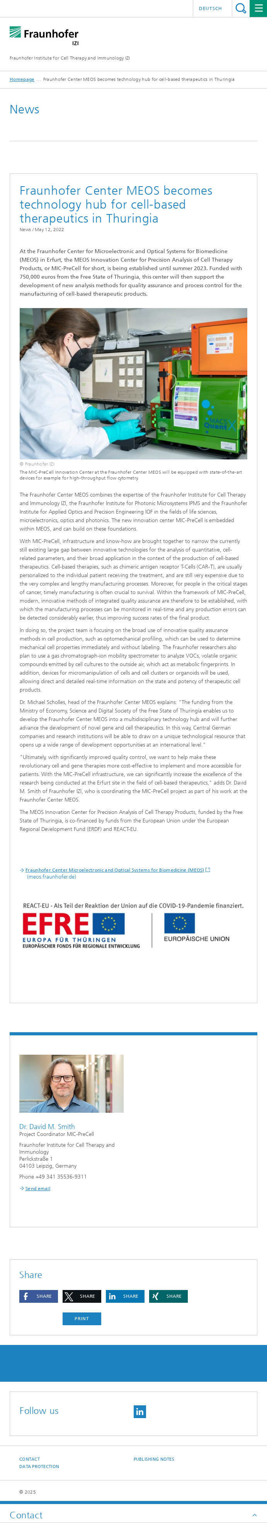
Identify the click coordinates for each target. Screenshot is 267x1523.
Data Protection (39, 1466)
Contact (29, 1459)
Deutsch (210, 8)
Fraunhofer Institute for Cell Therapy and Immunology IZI (70, 58)
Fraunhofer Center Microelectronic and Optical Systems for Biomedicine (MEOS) (115, 870)
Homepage (22, 79)
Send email (38, 1188)
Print (82, 1318)
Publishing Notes (154, 1459)
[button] (38, 1296)
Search (241, 8)
